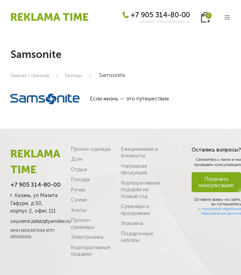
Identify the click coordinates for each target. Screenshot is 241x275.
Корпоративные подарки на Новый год (141, 189)
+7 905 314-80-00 (156, 14)
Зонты (78, 210)
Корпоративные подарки (90, 250)
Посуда (80, 179)
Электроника (87, 237)
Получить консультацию (216, 182)
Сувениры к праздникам (135, 209)
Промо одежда (90, 149)
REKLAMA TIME (49, 17)
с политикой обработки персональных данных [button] (220, 211)
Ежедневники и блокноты (139, 152)
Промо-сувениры (82, 223)
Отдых (79, 169)
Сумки (79, 200)
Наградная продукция (134, 169)
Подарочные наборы (137, 237)
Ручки (78, 190)
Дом (77, 159)
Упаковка (132, 223)
